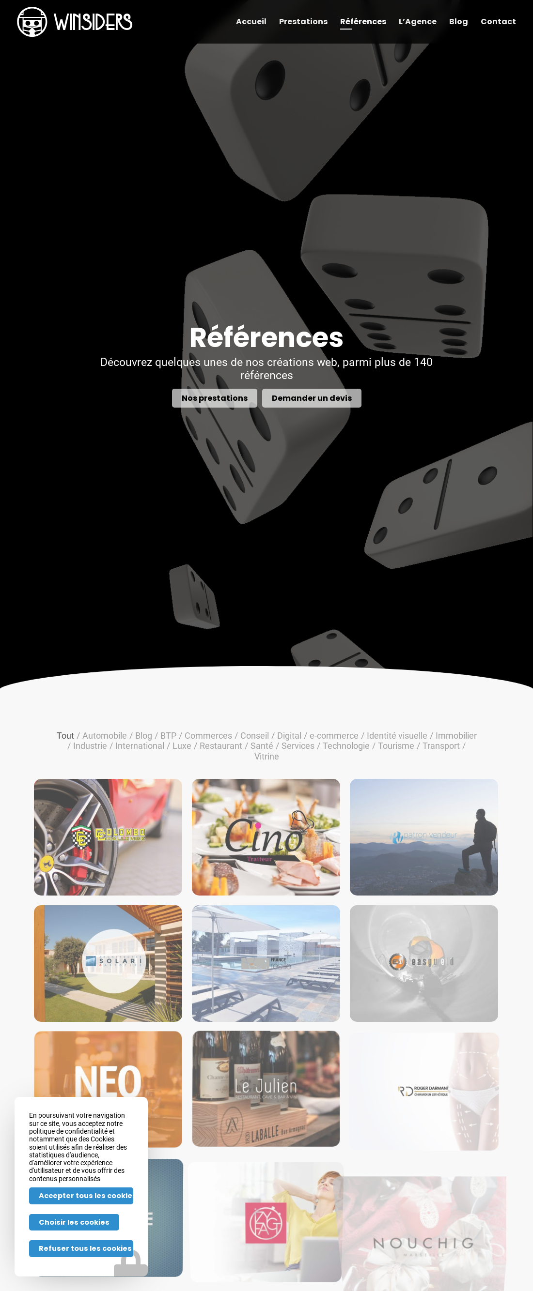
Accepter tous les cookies (86, 1195)
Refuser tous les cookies (85, 1248)
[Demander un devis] (311, 398)
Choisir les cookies (74, 1222)
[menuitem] (251, 22)
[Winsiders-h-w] (75, 22)
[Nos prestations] (214, 398)
